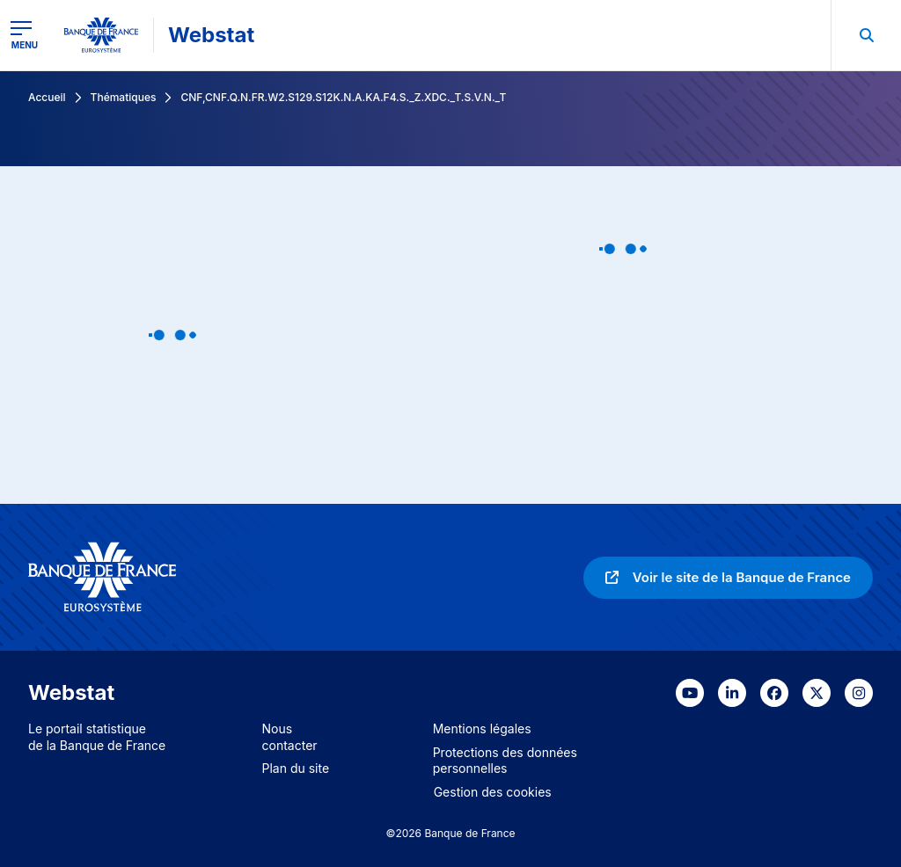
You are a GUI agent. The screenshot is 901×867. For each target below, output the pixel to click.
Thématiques (124, 97)
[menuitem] (866, 35)
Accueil (47, 97)
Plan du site (296, 768)
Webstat (211, 34)
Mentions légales (482, 728)
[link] (728, 578)
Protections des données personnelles (505, 760)
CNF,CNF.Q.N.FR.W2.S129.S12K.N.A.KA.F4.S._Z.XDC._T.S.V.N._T (343, 97)
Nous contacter (290, 737)
